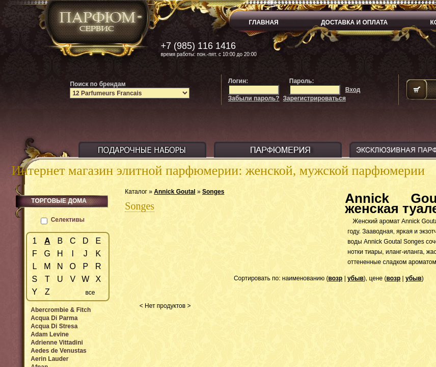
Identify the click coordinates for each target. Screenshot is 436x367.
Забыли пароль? (254, 98)
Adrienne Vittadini (57, 342)
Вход (353, 89)
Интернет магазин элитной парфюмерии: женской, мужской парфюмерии (218, 170)
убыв (355, 278)
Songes (213, 191)
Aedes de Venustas (58, 350)
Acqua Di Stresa (54, 326)
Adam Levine (50, 334)
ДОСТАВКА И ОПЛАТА (354, 22)
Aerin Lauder (49, 358)
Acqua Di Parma (54, 318)
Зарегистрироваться (314, 98)
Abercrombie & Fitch (61, 309)
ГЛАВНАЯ (264, 22)
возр (336, 278)
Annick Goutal (174, 191)
